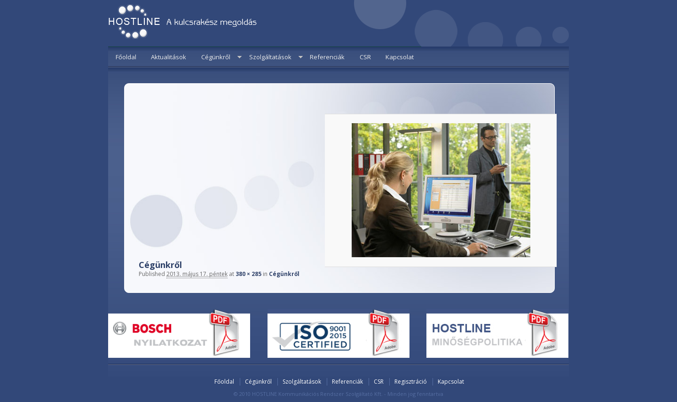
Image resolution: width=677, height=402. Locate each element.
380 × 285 (248, 274)
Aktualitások (168, 57)
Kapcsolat (400, 57)
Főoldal (126, 57)
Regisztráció (410, 382)
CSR (365, 57)
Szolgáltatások (270, 57)
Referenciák (327, 57)
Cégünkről (215, 57)
